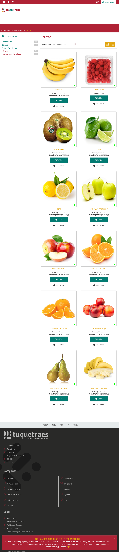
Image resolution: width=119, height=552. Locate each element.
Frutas (20, 50)
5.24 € (98, 159)
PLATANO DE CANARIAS (98, 387)
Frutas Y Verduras (19, 29)
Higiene (65, 494)
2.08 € (98, 219)
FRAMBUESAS (98, 89)
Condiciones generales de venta (18, 531)
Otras (64, 499)
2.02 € (58, 338)
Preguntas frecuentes (14, 455)
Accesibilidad (11, 527)
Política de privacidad (14, 521)
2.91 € (58, 398)
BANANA (58, 89)
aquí (68, 547)
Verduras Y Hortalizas (20, 53)
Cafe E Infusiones (12, 494)
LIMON (59, 208)
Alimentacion (11, 483)
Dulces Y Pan (11, 499)
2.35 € (98, 338)
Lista (112, 43)
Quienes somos (11, 444)
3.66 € (58, 219)
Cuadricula (107, 43)
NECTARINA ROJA (99, 327)
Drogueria (66, 483)
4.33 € (98, 398)
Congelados (66, 477)
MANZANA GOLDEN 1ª (98, 208)
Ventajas (9, 451)
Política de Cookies (13, 524)
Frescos (9, 29)
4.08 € (58, 278)
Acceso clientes (108, 2)
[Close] (114, 538)
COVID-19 (9, 458)
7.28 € (58, 159)
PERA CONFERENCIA (58, 387)
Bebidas (9, 477)
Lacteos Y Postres (12, 488)
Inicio (3, 29)
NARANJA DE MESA (98, 268)
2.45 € (98, 278)
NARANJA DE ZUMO (59, 327)
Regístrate (9, 448)
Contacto (9, 461)
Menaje (65, 488)
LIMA (99, 148)
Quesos (20, 44)
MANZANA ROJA (58, 268)
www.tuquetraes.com (11, 10)
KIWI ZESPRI (59, 148)
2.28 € (58, 99)
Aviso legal (10, 517)
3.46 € (98, 97)
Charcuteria (20, 40)
